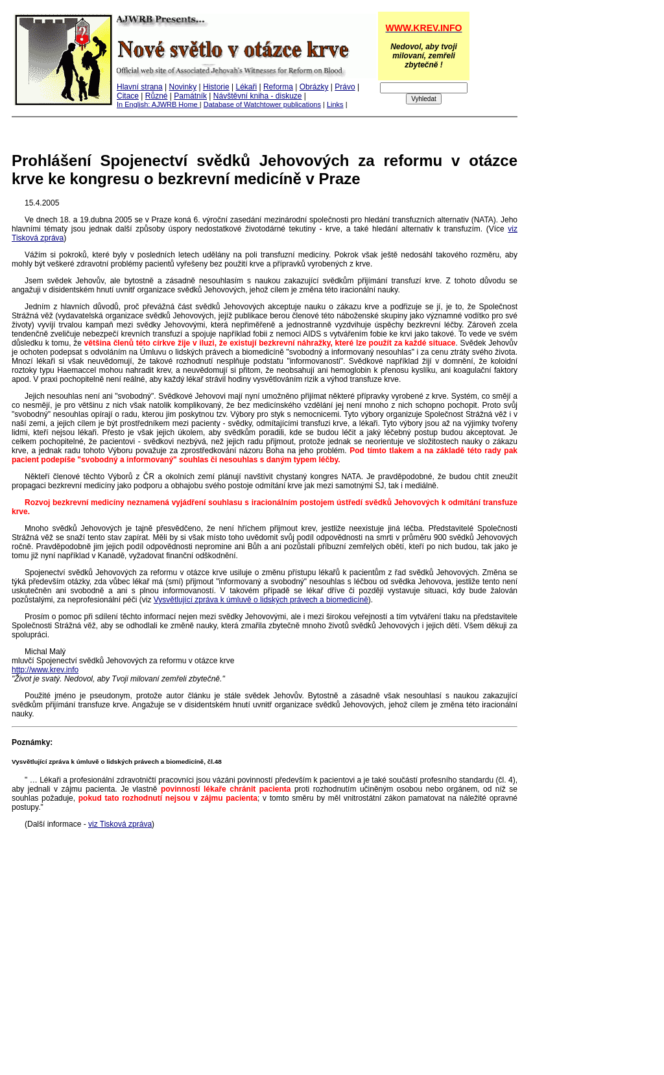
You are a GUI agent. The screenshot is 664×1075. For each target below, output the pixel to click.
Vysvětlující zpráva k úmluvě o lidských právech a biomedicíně (261, 599)
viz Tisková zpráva (120, 824)
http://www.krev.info (45, 669)
